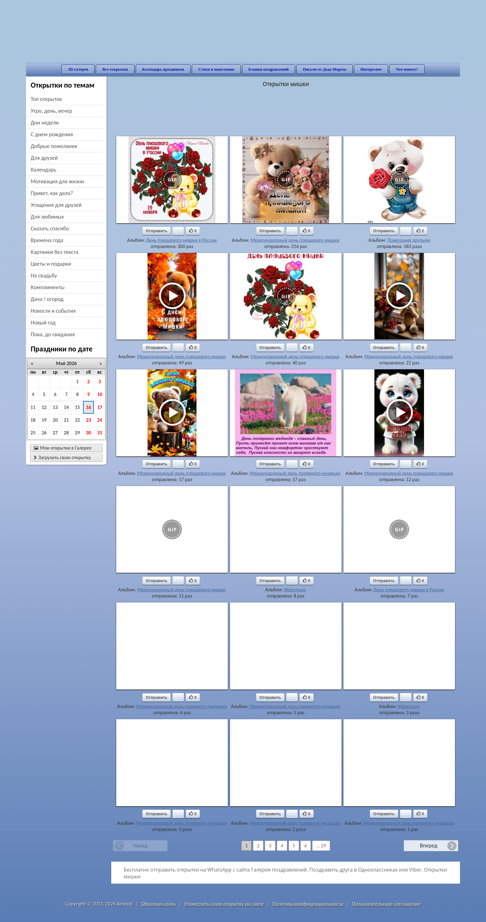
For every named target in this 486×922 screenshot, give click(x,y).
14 (66, 407)
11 (32, 407)
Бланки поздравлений (269, 69)
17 (99, 407)
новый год (43, 322)
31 (99, 433)
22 (77, 420)
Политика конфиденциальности (307, 904)
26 (44, 433)
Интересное (371, 69)
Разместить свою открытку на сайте (224, 904)
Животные (295, 590)
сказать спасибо (50, 228)
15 (77, 407)
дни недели (45, 122)
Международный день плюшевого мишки (295, 240)
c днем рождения (52, 134)
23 (88, 420)
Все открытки (115, 69)
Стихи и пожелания (216, 69)
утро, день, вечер (51, 110)
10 (99, 394)
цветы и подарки (51, 263)
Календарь (43, 169)
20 (55, 420)
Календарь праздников (163, 69)
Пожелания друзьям (408, 240)
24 (99, 420)
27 (55, 433)
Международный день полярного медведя (295, 473)
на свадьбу (44, 275)
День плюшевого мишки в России (181, 240)
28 (66, 433)
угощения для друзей (56, 205)
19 (44, 420)
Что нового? (407, 69)
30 (88, 433)
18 (32, 420)
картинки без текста (54, 252)
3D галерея (78, 69)
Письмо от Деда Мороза (324, 69)
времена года (47, 240)
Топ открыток (46, 99)
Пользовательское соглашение (386, 904)
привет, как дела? (52, 193)
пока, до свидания (53, 334)
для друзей (44, 157)
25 (32, 433)
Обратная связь (158, 904)
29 (77, 433)
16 (88, 407)
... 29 (321, 846)
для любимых (47, 216)
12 (44, 407)
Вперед (428, 845)
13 (55, 407)
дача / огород (47, 299)
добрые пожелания (54, 146)
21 (66, 420)
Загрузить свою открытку (62, 457)
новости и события (53, 310)
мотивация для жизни (57, 181)
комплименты (47, 287)
